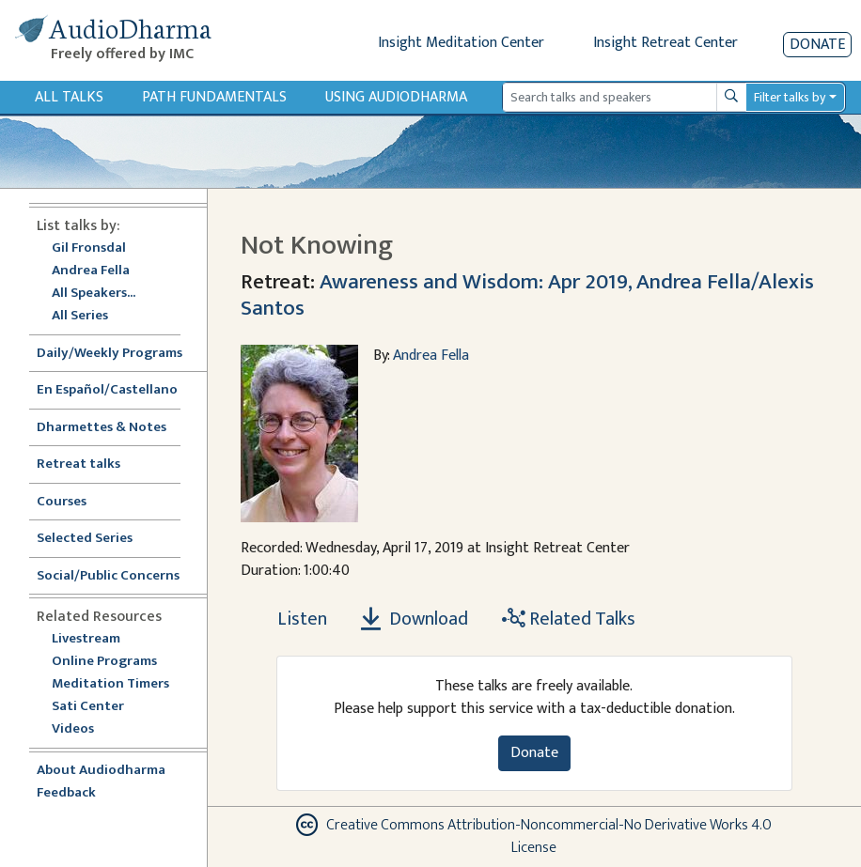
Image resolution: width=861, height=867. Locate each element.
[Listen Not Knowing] (291, 619)
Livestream (86, 639)
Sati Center (88, 707)
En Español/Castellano (107, 390)
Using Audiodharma (396, 97)
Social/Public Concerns (108, 576)
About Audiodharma (101, 771)
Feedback (66, 793)
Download (414, 619)
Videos (83, 729)
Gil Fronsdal (89, 248)
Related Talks (568, 619)
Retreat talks (78, 464)
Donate (817, 44)
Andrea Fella (91, 271)
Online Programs (104, 662)
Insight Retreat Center (665, 42)
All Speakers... (93, 293)
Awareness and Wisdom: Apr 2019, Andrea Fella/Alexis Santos (527, 295)
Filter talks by (789, 97)
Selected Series (96, 539)
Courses (61, 502)
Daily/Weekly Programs (119, 353)
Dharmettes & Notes (101, 428)
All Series (80, 316)
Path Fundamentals (214, 97)
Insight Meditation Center (461, 42)
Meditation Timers (110, 684)
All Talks (69, 97)
